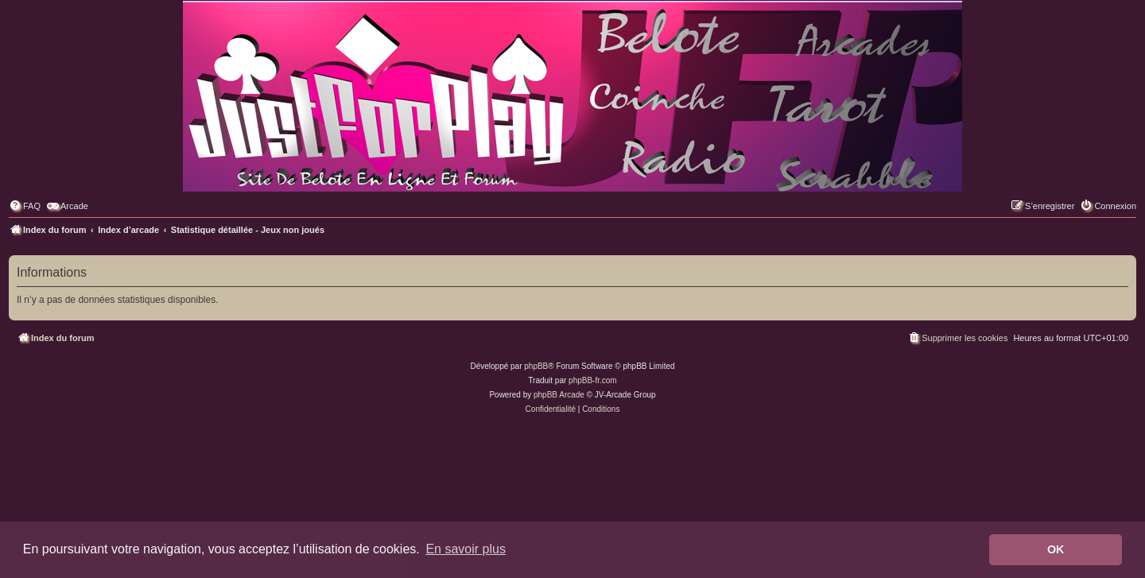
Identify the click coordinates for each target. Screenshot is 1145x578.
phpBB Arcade (559, 394)
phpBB (536, 366)
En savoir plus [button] (465, 549)
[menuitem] (25, 205)
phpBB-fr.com (593, 380)
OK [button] (1056, 549)
